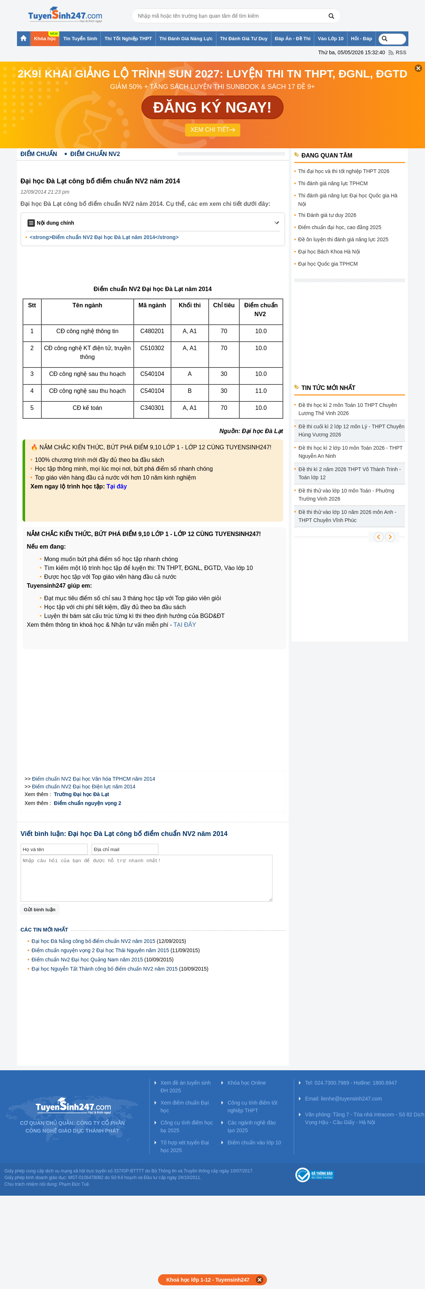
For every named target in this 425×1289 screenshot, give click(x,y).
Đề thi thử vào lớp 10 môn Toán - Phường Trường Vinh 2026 (346, 495)
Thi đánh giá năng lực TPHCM (333, 183)
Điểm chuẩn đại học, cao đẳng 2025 (339, 227)
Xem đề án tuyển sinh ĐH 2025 (186, 1086)
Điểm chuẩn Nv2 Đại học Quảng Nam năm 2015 (87, 960)
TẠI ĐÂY (185, 625)
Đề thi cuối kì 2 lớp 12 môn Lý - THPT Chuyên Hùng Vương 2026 (352, 431)
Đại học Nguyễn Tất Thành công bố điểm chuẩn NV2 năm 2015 (105, 969)
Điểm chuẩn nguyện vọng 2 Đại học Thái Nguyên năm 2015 (100, 950)
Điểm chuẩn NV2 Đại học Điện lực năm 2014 (84, 786)
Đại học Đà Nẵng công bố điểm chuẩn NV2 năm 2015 (93, 941)
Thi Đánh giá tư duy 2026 (327, 215)
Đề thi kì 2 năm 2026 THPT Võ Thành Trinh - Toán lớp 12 (350, 473)
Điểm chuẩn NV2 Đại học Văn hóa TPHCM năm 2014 (93, 779)
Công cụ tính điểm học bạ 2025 (187, 1126)
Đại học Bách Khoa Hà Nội (329, 252)
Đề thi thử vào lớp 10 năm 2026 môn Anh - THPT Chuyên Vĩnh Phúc (348, 516)
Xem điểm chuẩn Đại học (185, 1106)
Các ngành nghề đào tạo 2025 (251, 1126)
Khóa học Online (246, 1083)
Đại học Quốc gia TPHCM (328, 264)
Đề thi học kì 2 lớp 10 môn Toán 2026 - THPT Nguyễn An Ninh (351, 452)
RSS (401, 52)
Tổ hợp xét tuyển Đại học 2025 (185, 1146)
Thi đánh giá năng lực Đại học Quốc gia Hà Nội (348, 200)
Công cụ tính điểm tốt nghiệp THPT (252, 1106)
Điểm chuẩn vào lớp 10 (254, 1142)
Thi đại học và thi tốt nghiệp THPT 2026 (344, 171)
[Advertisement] (155, 267)
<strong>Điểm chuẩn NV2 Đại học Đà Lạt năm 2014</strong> (104, 237)
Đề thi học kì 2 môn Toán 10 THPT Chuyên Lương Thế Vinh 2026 (348, 409)
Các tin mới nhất (44, 930)
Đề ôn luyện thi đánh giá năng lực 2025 (343, 239)
